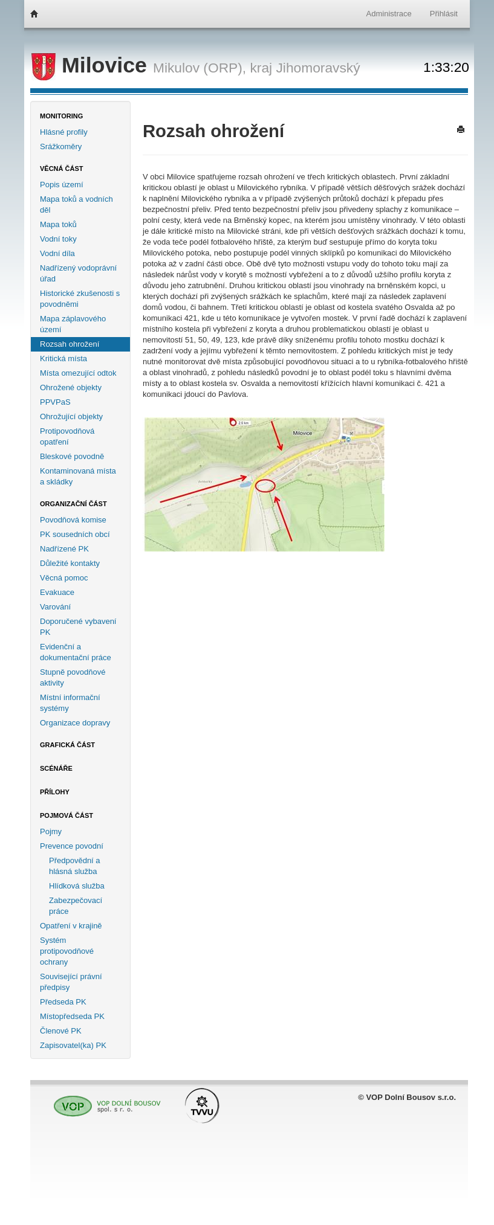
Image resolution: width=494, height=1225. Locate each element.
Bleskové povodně (72, 456)
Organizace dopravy (75, 722)
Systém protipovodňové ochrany (67, 951)
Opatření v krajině (71, 925)
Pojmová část (66, 815)
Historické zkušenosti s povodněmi (80, 299)
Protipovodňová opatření (67, 436)
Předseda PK (63, 1001)
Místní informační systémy (70, 703)
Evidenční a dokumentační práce (75, 652)
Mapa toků (58, 224)
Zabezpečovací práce (75, 906)
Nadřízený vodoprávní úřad (78, 273)
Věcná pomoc (64, 577)
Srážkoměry (61, 146)
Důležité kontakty (70, 563)
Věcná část (61, 168)
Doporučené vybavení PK (78, 627)
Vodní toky (58, 238)
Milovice (92, 65)
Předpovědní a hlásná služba (74, 866)
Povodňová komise (73, 519)
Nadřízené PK (64, 548)
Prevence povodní (71, 845)
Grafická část (67, 744)
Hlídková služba (77, 885)
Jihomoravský (318, 68)
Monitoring (61, 116)
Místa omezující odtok (78, 373)
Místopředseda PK (72, 1016)
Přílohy (55, 792)
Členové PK (61, 1030)
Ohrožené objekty (71, 387)
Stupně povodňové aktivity (72, 677)
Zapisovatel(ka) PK (73, 1045)
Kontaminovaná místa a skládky (78, 476)
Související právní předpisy (71, 982)
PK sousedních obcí (75, 534)
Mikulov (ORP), (199, 68)
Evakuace (57, 592)
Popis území (61, 184)
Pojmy (51, 831)
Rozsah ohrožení (69, 344)
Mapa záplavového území (73, 324)
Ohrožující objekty (71, 416)
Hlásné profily (64, 132)
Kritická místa (63, 358)
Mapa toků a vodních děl (76, 204)
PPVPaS (55, 402)
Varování (55, 606)
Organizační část (73, 503)
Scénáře (56, 768)
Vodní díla (57, 253)
